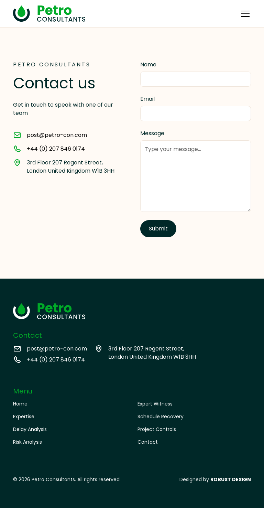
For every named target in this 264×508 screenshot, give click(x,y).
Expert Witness (155, 403)
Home (20, 403)
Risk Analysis (27, 442)
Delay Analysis (30, 429)
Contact (148, 442)
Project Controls (157, 429)
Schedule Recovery (161, 416)
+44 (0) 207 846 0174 (56, 149)
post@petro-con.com (57, 135)
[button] (244, 14)
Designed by (215, 479)
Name (148, 64)
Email (147, 99)
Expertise (23, 416)
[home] (49, 13)
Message (152, 133)
